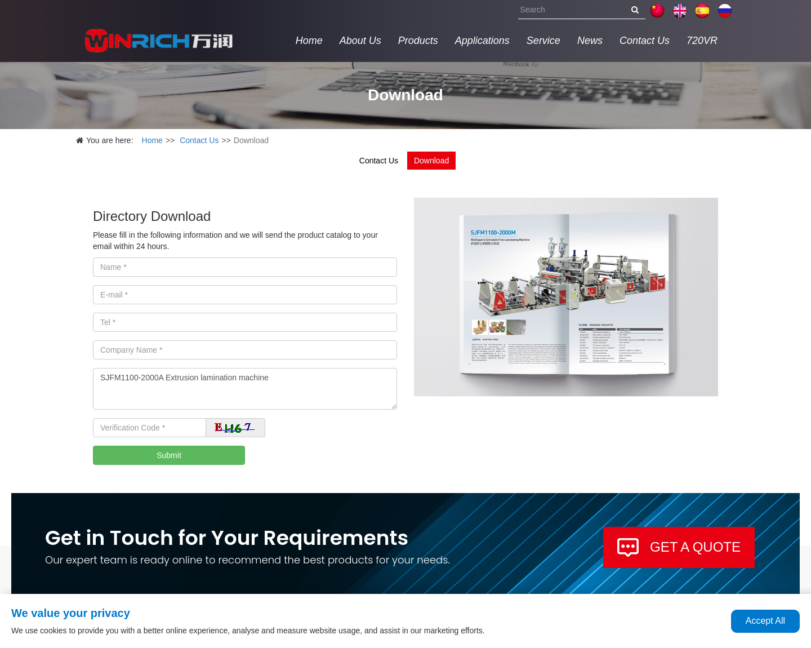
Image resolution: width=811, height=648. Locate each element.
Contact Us (645, 40)
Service (543, 40)
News (590, 40)
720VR (702, 40)
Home (309, 40)
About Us (360, 40)
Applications (482, 40)
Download (431, 160)
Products (418, 40)
